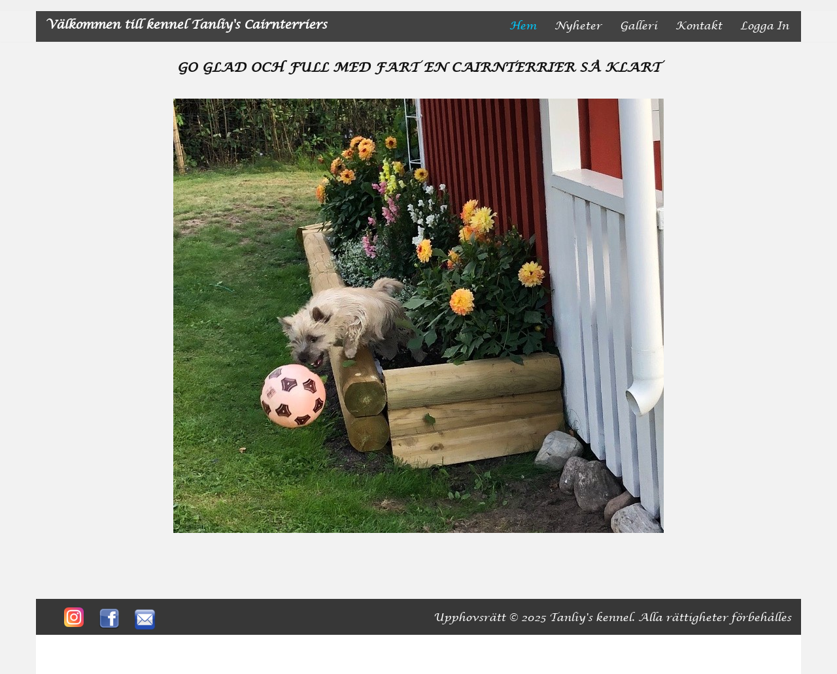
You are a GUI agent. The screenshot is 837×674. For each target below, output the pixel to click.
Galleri (638, 26)
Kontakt (698, 26)
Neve (60, 645)
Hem (522, 26)
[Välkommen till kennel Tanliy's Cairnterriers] (186, 26)
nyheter (578, 26)
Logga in (764, 26)
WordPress (176, 645)
